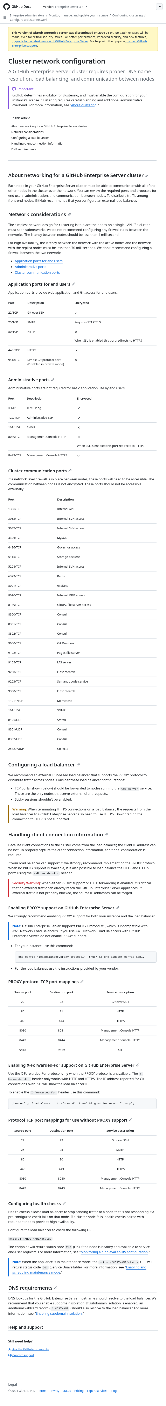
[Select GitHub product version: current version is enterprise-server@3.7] (65, 6)
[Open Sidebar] (5, 17)
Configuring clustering (127, 15)
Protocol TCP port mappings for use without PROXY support (70, 1120)
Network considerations (39, 214)
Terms (42, 1391)
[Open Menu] (159, 6)
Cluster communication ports (37, 272)
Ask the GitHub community (28, 1349)
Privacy (54, 1391)
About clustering (84, 105)
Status (67, 1391)
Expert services (97, 1391)
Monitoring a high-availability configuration (114, 1252)
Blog (114, 1391)
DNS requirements (32, 1287)
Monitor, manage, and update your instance (78, 15)
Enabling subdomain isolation (59, 1313)
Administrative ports (30, 266)
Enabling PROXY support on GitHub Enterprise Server (63, 908)
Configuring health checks (37, 1203)
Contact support (21, 1355)
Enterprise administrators (27, 15)
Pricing (79, 1391)
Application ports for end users (39, 261)
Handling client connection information (58, 834)
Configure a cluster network (29, 20)
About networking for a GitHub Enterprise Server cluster (78, 175)
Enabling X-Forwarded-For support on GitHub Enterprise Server (73, 1065)
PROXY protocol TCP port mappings (46, 981)
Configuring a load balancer (44, 764)
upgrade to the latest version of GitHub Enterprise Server (50, 41)
